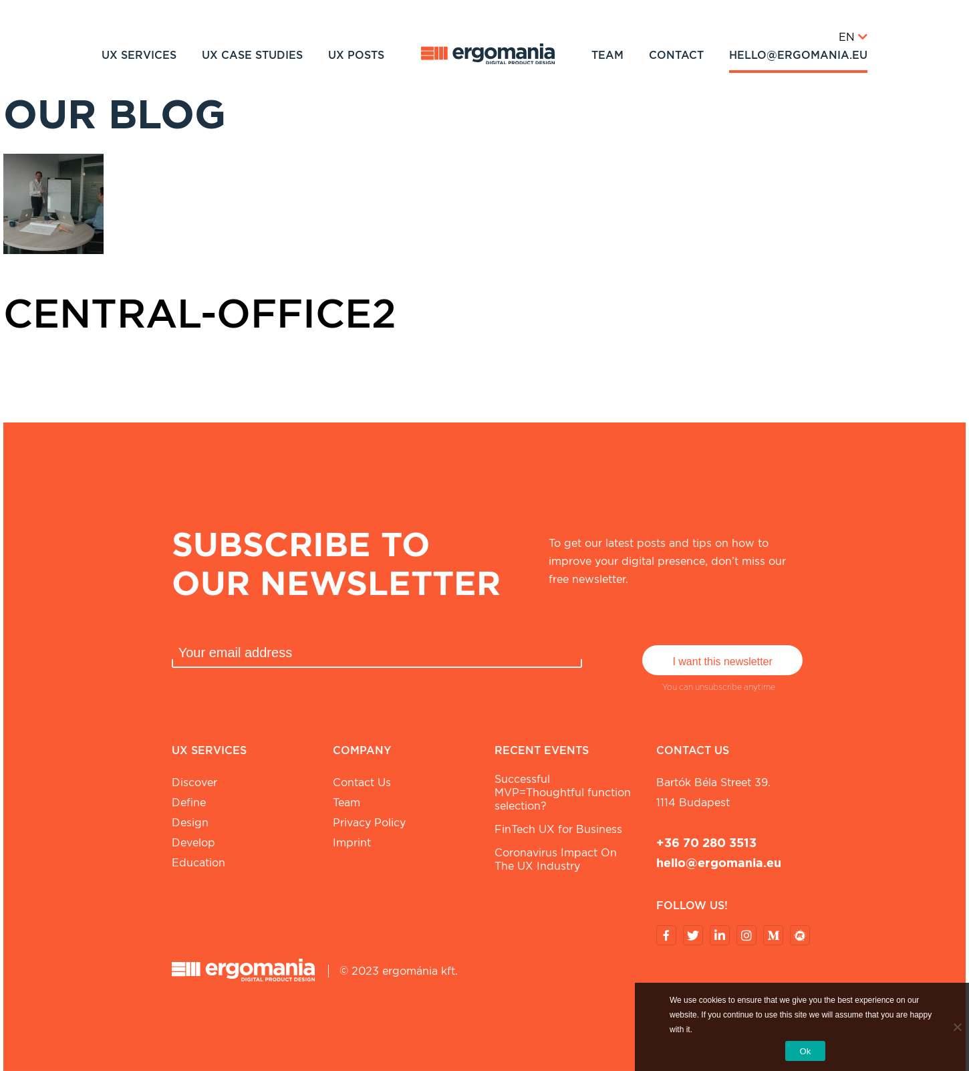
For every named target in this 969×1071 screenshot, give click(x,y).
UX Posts (356, 55)
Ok (805, 1051)
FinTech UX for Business (558, 829)
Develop (193, 842)
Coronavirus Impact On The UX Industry (556, 859)
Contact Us (362, 782)
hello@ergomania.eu (798, 55)
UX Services (139, 55)
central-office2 (199, 313)
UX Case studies (252, 55)
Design (190, 822)
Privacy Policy (369, 822)
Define (189, 802)
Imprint (352, 842)
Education (198, 862)
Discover (194, 782)
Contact (676, 55)
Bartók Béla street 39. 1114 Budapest (713, 792)
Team (607, 55)
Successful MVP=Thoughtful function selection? (563, 792)
